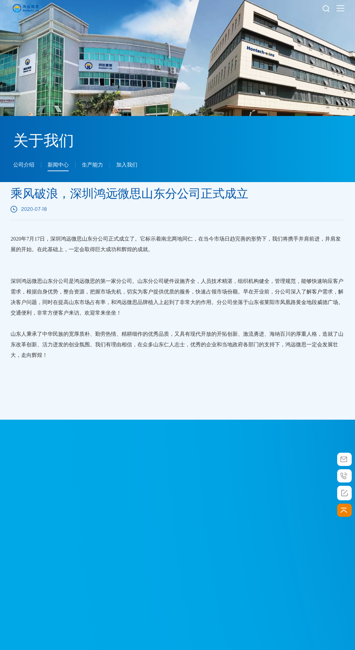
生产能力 (92, 165)
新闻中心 (58, 165)
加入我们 (126, 165)
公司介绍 (23, 165)
